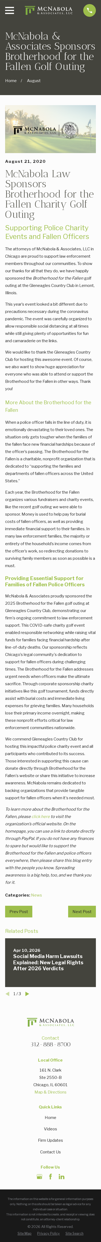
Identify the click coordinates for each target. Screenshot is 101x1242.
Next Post (82, 911)
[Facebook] (50, 1176)
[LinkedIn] (61, 1176)
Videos (50, 1129)
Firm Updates (50, 1140)
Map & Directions (50, 1092)
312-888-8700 (50, 1044)
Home (50, 1117)
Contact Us (50, 1152)
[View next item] (27, 994)
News (36, 895)
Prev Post (18, 911)
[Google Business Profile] (39, 1176)
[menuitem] (25, 1233)
